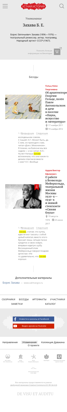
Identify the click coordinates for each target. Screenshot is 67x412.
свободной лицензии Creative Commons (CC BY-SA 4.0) (33, 385)
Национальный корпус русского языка (59, 358)
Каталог (50, 303)
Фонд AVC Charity (20, 358)
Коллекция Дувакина (53, 342)
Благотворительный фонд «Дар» (33, 370)
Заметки (17, 303)
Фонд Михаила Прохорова (33, 358)
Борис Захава (11, 282)
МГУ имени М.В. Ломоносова (7, 358)
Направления (10, 342)
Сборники (8, 299)
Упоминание (34, 18)
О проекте (33, 345)
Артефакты (39, 299)
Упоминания (29, 342)
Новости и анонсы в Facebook (31, 319)
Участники (57, 299)
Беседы (24, 299)
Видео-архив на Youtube (29, 326)
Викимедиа (46, 357)
